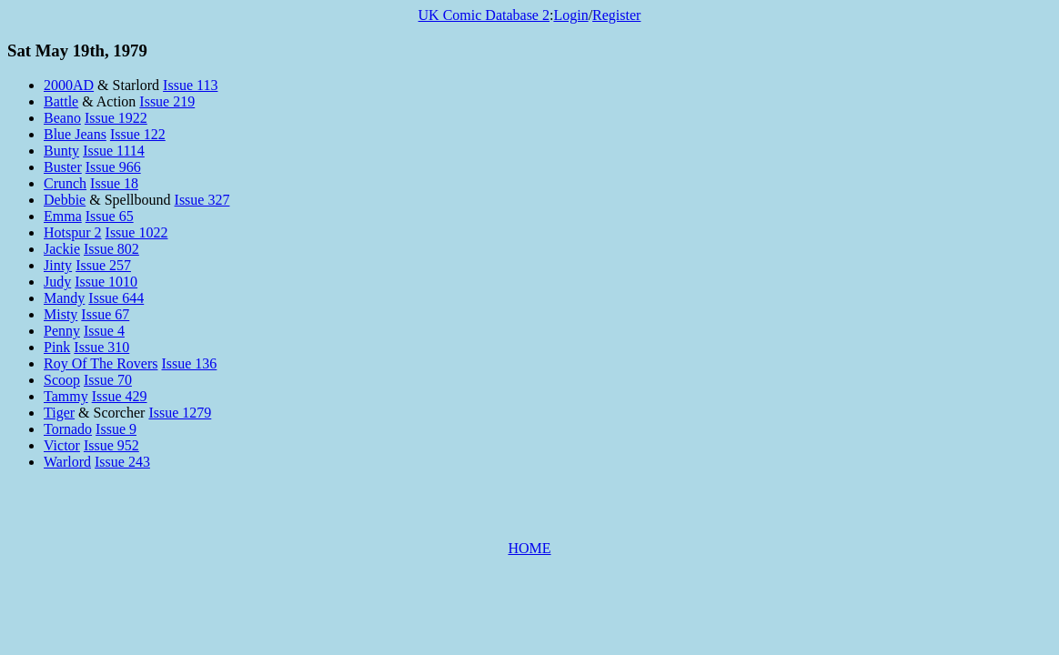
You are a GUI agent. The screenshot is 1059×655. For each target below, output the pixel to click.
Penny (62, 330)
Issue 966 (113, 167)
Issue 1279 (179, 412)
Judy (57, 281)
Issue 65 (110, 216)
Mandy (64, 298)
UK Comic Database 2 (484, 15)
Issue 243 (122, 461)
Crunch (65, 183)
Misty (60, 314)
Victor (62, 445)
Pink (57, 347)
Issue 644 (116, 298)
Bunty (61, 150)
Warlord (67, 461)
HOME (529, 548)
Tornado (68, 429)
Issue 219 (167, 101)
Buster (63, 167)
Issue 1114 (114, 150)
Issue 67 (105, 314)
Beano (62, 118)
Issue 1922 (116, 118)
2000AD (69, 85)
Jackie (62, 249)
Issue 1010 (106, 281)
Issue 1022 (137, 232)
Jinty (58, 265)
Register (616, 15)
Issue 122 (138, 134)
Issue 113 (190, 85)
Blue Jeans (75, 134)
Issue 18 (114, 183)
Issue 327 (202, 199)
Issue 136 (189, 363)
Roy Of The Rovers (100, 363)
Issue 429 (119, 396)
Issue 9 (116, 429)
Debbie (65, 199)
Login (570, 15)
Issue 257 (103, 265)
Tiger (59, 412)
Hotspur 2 (73, 232)
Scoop (62, 380)
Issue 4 (104, 330)
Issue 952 (111, 445)
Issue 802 (111, 249)
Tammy (66, 396)
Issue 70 (108, 380)
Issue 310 (101, 347)
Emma (63, 216)
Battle (61, 101)
